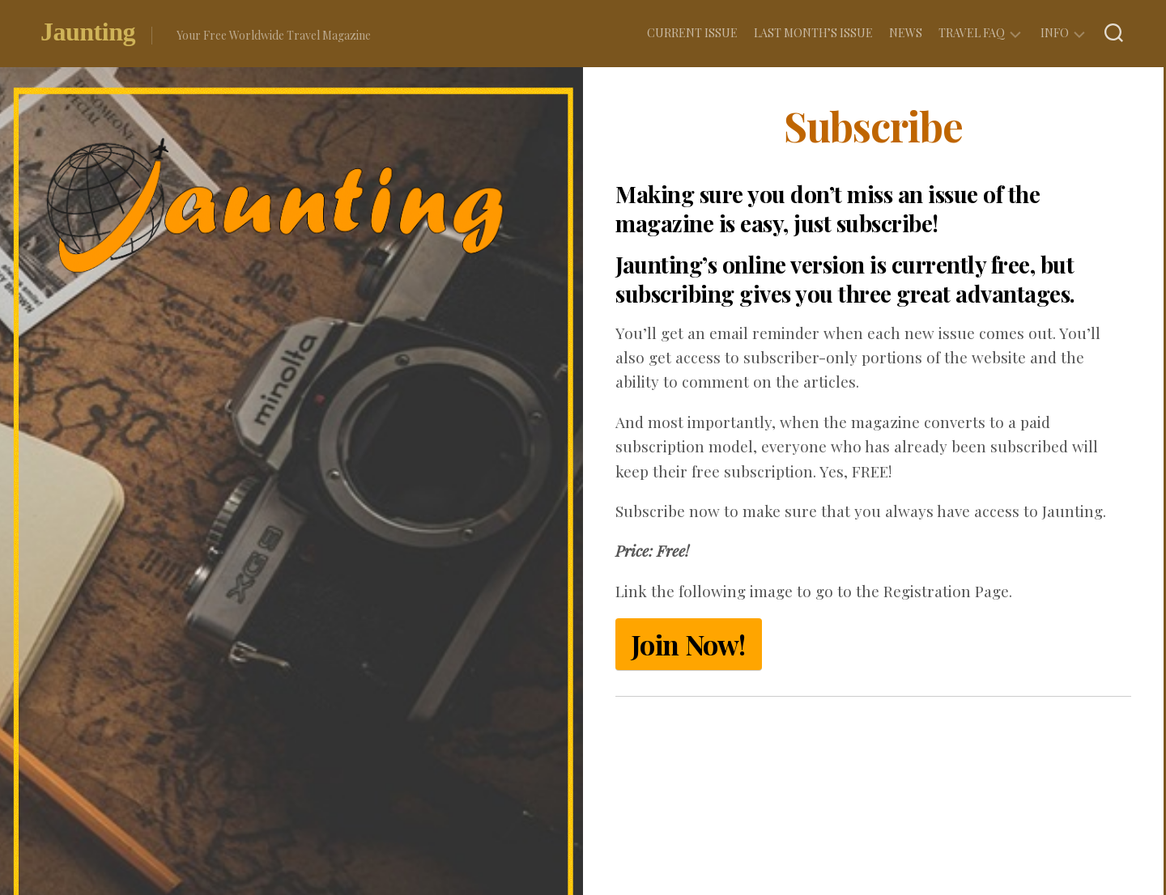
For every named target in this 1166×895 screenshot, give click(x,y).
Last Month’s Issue (813, 32)
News (905, 32)
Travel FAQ (971, 32)
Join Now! (689, 644)
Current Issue (692, 32)
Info (1054, 32)
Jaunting (87, 34)
